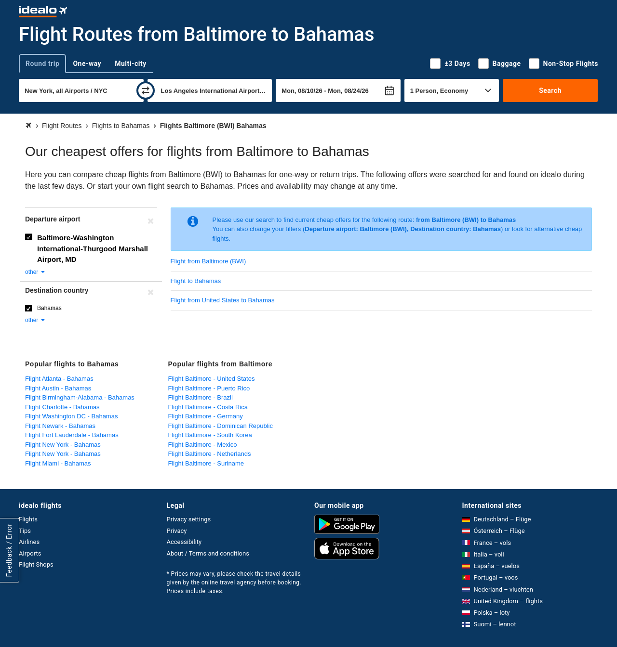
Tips (25, 530)
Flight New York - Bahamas (63, 444)
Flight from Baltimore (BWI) (208, 261)
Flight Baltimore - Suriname (206, 463)
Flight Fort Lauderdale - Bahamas (72, 435)
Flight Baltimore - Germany (205, 416)
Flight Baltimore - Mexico (202, 444)
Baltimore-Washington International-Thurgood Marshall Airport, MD (92, 248)
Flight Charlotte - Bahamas (62, 407)
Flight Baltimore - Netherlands (209, 453)
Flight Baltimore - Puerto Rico (209, 388)
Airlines (29, 541)
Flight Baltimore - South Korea (210, 435)
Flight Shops (36, 564)
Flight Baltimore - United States (211, 378)
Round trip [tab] (42, 63)
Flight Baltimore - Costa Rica (208, 407)
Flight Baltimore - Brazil (200, 397)
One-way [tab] (87, 63)
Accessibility (184, 541)
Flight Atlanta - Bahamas (59, 378)
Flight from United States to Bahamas (223, 300)
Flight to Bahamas (196, 281)
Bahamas (49, 308)
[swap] (145, 90)
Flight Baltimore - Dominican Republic (220, 425)
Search (550, 90)
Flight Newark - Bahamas (60, 425)
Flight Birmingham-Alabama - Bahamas (79, 397)
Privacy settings (189, 519)
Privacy (177, 530)
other (35, 272)
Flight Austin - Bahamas (58, 388)
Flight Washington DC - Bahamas (71, 416)
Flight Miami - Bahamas (58, 463)
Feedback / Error (9, 550)
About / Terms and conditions (208, 553)
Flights (28, 519)
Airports (30, 553)
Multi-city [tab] (131, 63)
